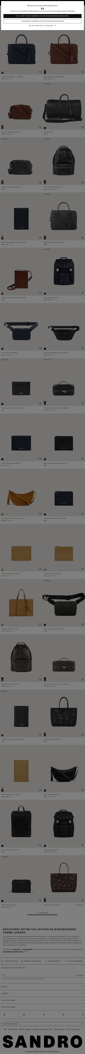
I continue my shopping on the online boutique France (42, 21)
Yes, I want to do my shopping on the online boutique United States (42, 16)
